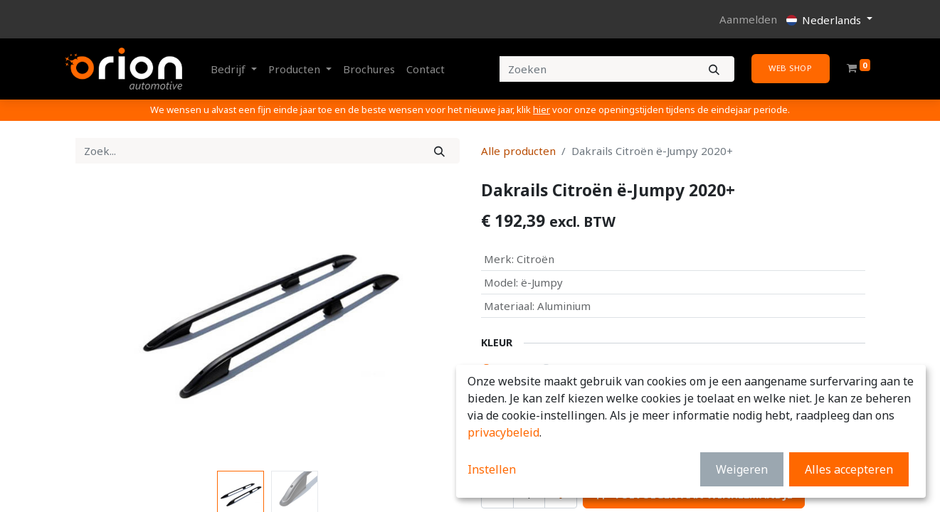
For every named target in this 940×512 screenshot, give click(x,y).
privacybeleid (503, 432)
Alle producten (518, 151)
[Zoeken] (714, 69)
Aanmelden (748, 19)
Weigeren (742, 469)
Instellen (492, 469)
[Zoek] (439, 151)
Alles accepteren (849, 469)
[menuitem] (369, 69)
